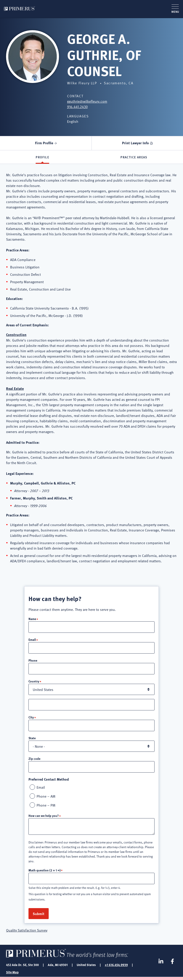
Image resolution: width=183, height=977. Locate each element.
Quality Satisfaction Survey (26, 930)
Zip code (34, 758)
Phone (32, 660)
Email (32, 639)
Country (33, 681)
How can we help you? (43, 815)
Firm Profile (44, 142)
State (32, 738)
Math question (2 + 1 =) (44, 870)
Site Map (12, 972)
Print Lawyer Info (135, 142)
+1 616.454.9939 (116, 964)
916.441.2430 (77, 106)
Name (32, 618)
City (31, 717)
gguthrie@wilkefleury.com (87, 101)
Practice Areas (133, 157)
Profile (42, 157)
